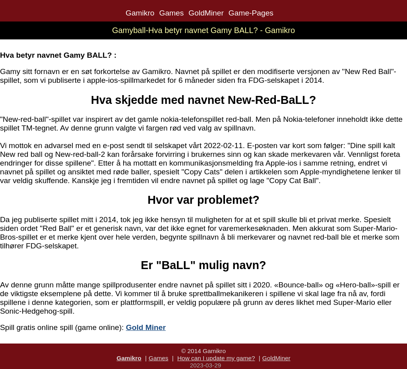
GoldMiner (206, 13)
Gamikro (140, 13)
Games (171, 13)
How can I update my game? (216, 358)
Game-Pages (251, 13)
